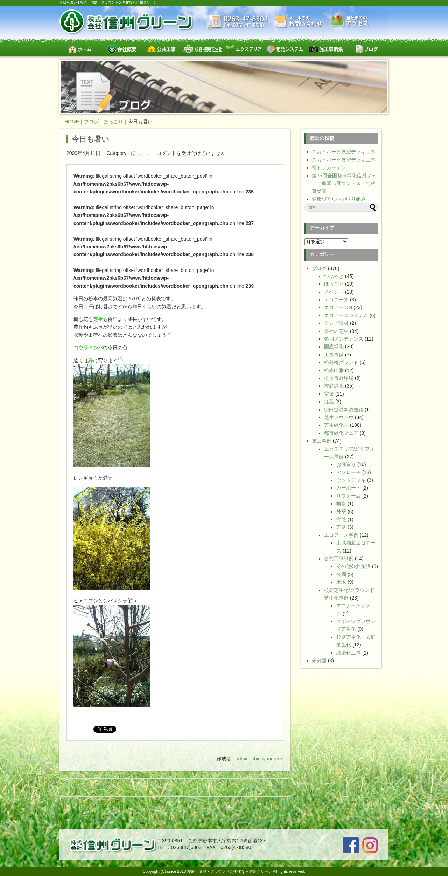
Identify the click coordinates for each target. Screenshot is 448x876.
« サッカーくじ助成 (86, 787)
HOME (71, 121)
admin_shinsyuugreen (260, 758)
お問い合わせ (299, 22)
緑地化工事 (348, 653)
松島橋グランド (341, 362)
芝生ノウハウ (339, 417)
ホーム (79, 49)
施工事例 (321, 441)
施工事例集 (325, 49)
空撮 (329, 394)
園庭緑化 (334, 346)
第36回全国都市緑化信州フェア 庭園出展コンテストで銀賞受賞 (344, 183)
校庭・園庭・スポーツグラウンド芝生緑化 (202, 49)
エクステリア (243, 49)
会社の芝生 (336, 331)
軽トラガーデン (329, 167)
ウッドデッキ (351, 480)
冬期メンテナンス (343, 339)
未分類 (319, 660)
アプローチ (348, 472)
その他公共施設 (353, 566)
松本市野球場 (339, 378)
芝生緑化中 (336, 425)
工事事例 (334, 354)
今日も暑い (90, 139)
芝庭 (341, 527)
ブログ (366, 49)
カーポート (348, 488)
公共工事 (161, 49)
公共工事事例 (339, 558)
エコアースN (338, 307)
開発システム (284, 49)
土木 (341, 582)
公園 (341, 574)
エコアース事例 (341, 535)
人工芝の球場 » (269, 787)
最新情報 (237, 23)
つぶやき (334, 276)
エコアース (336, 299)
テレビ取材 (336, 323)
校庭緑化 (334, 386)
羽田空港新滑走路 (343, 409)
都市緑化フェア (341, 433)
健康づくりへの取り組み (339, 199)
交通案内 (349, 21)
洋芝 (341, 519)
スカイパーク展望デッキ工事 (344, 152)
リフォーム (348, 496)
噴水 (341, 503)
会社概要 (120, 49)
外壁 (341, 511)
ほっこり (140, 153)
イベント (334, 292)
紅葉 (329, 401)
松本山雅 (334, 370)
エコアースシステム (346, 315)
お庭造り (346, 464)
